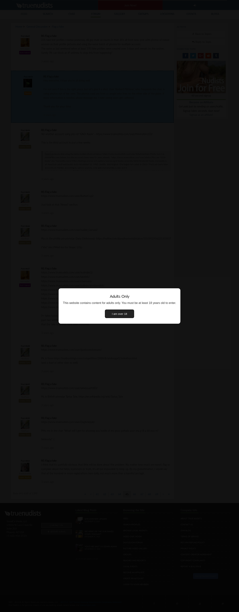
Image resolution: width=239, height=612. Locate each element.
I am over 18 (119, 313)
